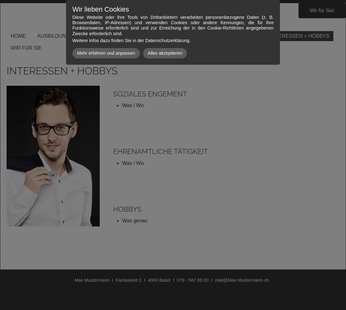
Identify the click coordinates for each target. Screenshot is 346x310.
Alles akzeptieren (165, 53)
